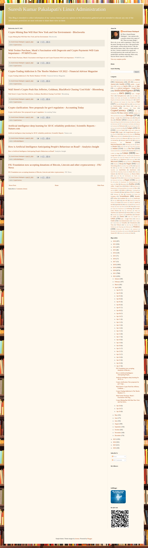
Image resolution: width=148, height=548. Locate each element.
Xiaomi (135, 231)
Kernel (124, 150)
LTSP (132, 157)
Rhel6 (136, 190)
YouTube (127, 233)
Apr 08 (118, 310)
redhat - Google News (116, 186)
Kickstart (131, 150)
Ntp (116, 167)
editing (138, 122)
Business (119, 99)
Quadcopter (123, 182)
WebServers (113, 227)
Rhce (135, 188)
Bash (131, 95)
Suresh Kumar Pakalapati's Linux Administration (57, 9)
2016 (114, 259)
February (117, 282)
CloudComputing (117, 106)
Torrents (115, 214)
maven (131, 159)
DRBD (136, 120)
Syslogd (138, 206)
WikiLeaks (128, 227)
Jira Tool (131, 148)
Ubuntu (122, 216)
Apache (125, 86)
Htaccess (125, 138)
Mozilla (115, 163)
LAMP (112, 153)
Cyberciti (113, 113)
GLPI (117, 130)
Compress (125, 108)
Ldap (117, 153)
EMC (120, 124)
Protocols (115, 180)
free (113, 128)
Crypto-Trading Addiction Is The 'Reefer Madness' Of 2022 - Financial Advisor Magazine (53, 71)
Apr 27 (118, 366)
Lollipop (126, 157)
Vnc (126, 224)
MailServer (124, 159)
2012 (114, 247)
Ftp (124, 128)
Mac (117, 159)
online (136, 167)
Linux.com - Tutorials (126, 155)
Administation (119, 82)
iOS (133, 144)
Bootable (125, 98)
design (122, 115)
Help (131, 136)
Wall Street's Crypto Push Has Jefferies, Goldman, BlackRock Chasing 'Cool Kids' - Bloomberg (56, 89)
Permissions (126, 174)
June (116, 418)
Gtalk (124, 134)
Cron (134, 108)
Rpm (123, 192)
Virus (112, 225)
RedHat (131, 184)
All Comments (117, 460)
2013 (114, 250)
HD (120, 136)
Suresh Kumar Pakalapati (131, 31)
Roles (112, 192)
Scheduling (128, 194)
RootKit (117, 192)
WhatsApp (121, 227)
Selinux (116, 198)
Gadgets (130, 128)
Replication (135, 186)
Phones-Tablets (136, 174)
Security (137, 196)
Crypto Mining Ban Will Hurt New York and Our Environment (28, 37)
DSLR (122, 122)
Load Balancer (136, 155)
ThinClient (129, 210)
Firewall (129, 126)
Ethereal (138, 124)
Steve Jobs (135, 204)
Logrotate (115, 157)
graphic (138, 132)
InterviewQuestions (116, 144)
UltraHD (136, 216)
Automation (113, 93)
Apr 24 (118, 357)
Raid (117, 184)
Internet (128, 142)
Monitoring (136, 161)
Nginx (136, 165)
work (126, 231)
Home (56, 185)
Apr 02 (118, 293)
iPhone (138, 144)
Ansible (122, 84)
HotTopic (113, 138)
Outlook (113, 174)
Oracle (130, 172)
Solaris (119, 202)
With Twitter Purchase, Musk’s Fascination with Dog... (125, 396)
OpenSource (133, 170)
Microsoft (114, 161)
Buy (124, 99)
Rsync (128, 192)
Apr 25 (118, 360)
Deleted (117, 115)
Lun (137, 157)
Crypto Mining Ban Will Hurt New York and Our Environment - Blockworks (46, 32)
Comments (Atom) (21, 189)
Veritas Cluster (136, 220)
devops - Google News (117, 118)
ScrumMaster (124, 196)
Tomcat (128, 212)
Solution (125, 202)
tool (134, 212)
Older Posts (100, 185)
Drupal (117, 122)
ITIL (134, 146)
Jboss (138, 146)
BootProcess (133, 98)
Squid (116, 204)
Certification (116, 102)
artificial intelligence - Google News (128, 88)
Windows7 (127, 229)
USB (137, 218)
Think (136, 210)
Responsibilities (123, 188)
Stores (117, 206)
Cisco (128, 104)
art (114, 88)
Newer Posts (12, 185)
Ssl (130, 204)
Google (113, 132)
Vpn (130, 224)
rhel (112, 190)
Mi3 (136, 159)
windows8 (135, 229)
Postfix (135, 175)
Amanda (136, 82)
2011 (114, 244)
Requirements (114, 188)
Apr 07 (118, 307)
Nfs (131, 166)
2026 (114, 448)
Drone (112, 122)
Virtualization (133, 223)
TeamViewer (121, 208)
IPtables (115, 146)
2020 (114, 270)
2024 (114, 442)
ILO (139, 138)
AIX (129, 82)
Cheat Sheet (131, 102)
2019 (114, 267)
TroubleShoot (129, 214)
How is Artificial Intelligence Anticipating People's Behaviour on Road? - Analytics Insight (53, 146)
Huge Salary (133, 138)
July (116, 421)
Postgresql (113, 178)
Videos (117, 222)
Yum (132, 233)
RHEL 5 (117, 190)
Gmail (123, 130)
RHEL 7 (131, 190)
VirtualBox (124, 223)
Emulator (126, 124)
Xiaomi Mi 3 (114, 233)
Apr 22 (118, 351)
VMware (118, 225)
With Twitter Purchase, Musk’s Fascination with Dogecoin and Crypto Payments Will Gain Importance (41, 57)
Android (113, 84)
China (117, 104)
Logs (121, 157)
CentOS (138, 100)
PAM (119, 174)
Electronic (115, 124)
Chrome (123, 104)
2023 (114, 439)
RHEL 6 (124, 190)
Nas (137, 163)
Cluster (128, 106)
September (118, 427)
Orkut (136, 171)
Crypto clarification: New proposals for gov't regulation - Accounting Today (46, 107)
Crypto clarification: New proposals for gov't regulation (26, 112)
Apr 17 (118, 337)
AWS (121, 93)
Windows (136, 227)
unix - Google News (126, 218)
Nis (112, 168)
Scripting (113, 196)
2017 (112, 80)
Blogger (89, 538)
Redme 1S (128, 186)
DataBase (136, 113)
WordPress (119, 231)
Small (131, 200)
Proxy (120, 180)
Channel (123, 102)
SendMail (122, 198)
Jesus (124, 148)
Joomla (112, 150)
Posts (114, 456)
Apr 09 (118, 313)
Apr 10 (118, 316)
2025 (114, 445)
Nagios (128, 164)
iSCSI (122, 146)
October (117, 430)
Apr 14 (118, 328)
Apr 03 (118, 296)
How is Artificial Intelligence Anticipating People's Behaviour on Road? (31, 151)
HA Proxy (130, 134)
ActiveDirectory (129, 80)
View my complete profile (118, 59)
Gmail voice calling (133, 130)
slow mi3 (125, 200)
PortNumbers (128, 175)
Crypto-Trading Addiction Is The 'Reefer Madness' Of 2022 (27, 76)
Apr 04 (118, 299)
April (116, 287)
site (113, 200)
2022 (114, 276)
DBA (112, 115)
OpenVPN (113, 171)
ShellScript (137, 198)
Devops (129, 115)
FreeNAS (118, 128)
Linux (125, 153)
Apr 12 (118, 322)
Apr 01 (118, 290)
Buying (128, 99)
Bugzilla (113, 99)
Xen (130, 231)
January (117, 279)
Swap (132, 206)
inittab (136, 140)
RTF (133, 192)
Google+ (121, 132)
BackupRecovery (121, 96)
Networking (114, 166)
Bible (136, 95)
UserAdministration (124, 221)
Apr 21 (118, 348)
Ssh (121, 204)
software (113, 202)
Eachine (127, 122)
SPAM (131, 202)
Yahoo (121, 233)
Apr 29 (118, 408)
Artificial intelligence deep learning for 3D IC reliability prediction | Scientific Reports (36, 133)
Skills (118, 200)
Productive (125, 178)
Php (121, 175)
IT (130, 146)
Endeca (132, 124)
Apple (132, 86)
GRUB (119, 134)
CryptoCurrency (17, 44)
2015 (114, 256)
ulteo (129, 216)
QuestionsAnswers (133, 182)
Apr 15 (118, 331)
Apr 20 (118, 345)
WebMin (136, 224)
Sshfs (126, 204)
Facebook (115, 126)
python (116, 182)
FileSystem (122, 126)
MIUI (124, 161)
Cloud (138, 104)
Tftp (123, 210)
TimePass (113, 212)
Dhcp (136, 118)
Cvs (136, 110)
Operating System (122, 171)
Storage (112, 206)
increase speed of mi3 (126, 140)
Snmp (136, 200)
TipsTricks (121, 212)
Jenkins (115, 148)
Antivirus (118, 86)
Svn (127, 206)
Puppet (127, 180)
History (136, 136)
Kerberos (118, 150)
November (118, 432)
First (134, 126)
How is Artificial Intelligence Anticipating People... (124, 374)
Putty (136, 180)
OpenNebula (122, 170)
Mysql (121, 164)
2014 (114, 253)
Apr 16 (118, 334)
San (122, 194)
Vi (113, 222)
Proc (119, 178)
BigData (113, 98)
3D (116, 80)
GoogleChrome (130, 132)
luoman (77, 538)
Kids (137, 150)
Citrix (133, 104)
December (118, 435)
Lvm (112, 159)
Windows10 (119, 229)
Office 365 (128, 168)
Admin (137, 80)
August (117, 424)
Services (130, 198)
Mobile (129, 161)
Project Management (135, 178)
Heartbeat (125, 136)
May (116, 415)
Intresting (128, 144)
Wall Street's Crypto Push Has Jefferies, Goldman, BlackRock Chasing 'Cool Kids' (34, 94)
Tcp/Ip (114, 208)
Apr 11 (118, 319)
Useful (113, 221)
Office (121, 167)
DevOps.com (128, 118)
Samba (138, 192)
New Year (126, 165)
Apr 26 (118, 363)
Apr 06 (118, 305)
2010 (114, 241)
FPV (139, 126)
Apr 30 (118, 411)
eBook (133, 122)
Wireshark (113, 231)
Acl (122, 80)
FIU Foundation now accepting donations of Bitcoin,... (125, 369)
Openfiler (113, 169)
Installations (113, 142)
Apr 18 (118, 339)
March (117, 284)
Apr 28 (118, 405)
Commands (114, 108)
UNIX (113, 219)
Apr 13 (118, 325)
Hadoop (115, 136)
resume (130, 188)
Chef (138, 102)
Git (139, 128)
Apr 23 (118, 354)
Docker (118, 120)
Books (118, 98)
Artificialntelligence (18, 141)
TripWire (121, 214)
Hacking (137, 134)
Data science (124, 113)
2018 (114, 264)
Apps (138, 86)
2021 (114, 273)
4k (119, 80)
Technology (129, 208)
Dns (112, 120)
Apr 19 (118, 342)
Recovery (123, 184)
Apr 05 (118, 302)
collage (135, 106)
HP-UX (119, 138)
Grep (114, 134)
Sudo (123, 206)
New (121, 165)
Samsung (116, 194)
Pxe (112, 182)
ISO (126, 146)
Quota (112, 184)
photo (115, 175)
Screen (136, 194)
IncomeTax (115, 140)
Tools (138, 212)
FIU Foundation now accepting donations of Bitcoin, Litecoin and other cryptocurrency (36, 172)
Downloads (129, 120)
